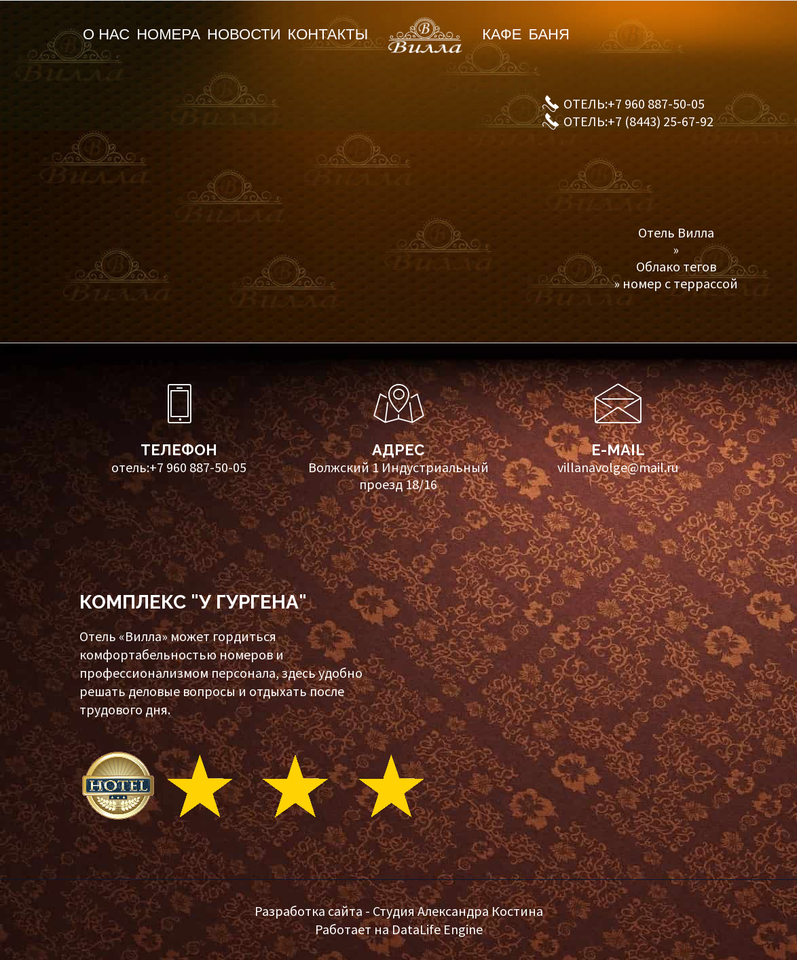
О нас (106, 34)
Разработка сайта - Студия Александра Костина (399, 910)
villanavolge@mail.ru (617, 467)
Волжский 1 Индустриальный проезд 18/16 (398, 476)
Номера (168, 34)
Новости (243, 34)
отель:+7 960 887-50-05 (178, 467)
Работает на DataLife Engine (399, 929)
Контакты (328, 34)
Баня (548, 34)
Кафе (501, 34)
